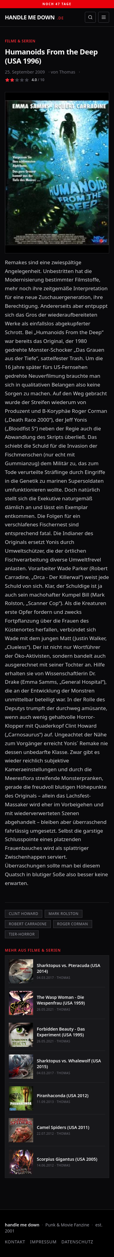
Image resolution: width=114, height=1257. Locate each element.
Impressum (43, 1242)
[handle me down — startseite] (34, 17)
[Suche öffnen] (90, 17)
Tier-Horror (22, 934)
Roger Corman (72, 923)
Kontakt (15, 1242)
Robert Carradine (28, 923)
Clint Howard (23, 913)
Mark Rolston (63, 913)
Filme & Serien (20, 41)
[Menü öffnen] (103, 17)
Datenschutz (77, 1242)
